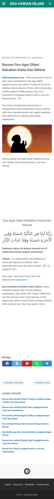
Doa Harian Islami (27, 4)
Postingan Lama (42, 382)
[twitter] (17, 363)
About (8, 484)
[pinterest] (27, 363)
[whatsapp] (37, 363)
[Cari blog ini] (50, 4)
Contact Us (18, 484)
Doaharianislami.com (13, 77)
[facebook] (7, 363)
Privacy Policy (43, 484)
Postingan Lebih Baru (13, 382)
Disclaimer (29, 484)
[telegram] (47, 363)
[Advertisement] (27, 32)
